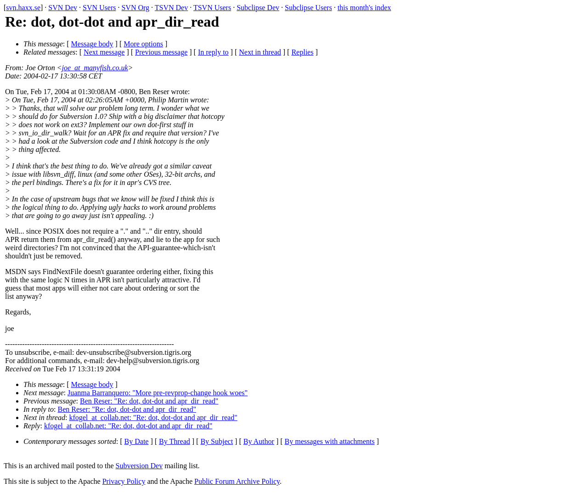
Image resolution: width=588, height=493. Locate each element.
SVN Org (135, 7)
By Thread (174, 441)
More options (143, 44)
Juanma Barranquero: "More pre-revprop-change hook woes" (158, 393)
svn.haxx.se (23, 7)
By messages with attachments (330, 441)
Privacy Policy (124, 481)
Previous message (161, 52)
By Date (136, 441)
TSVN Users (212, 7)
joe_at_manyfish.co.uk (95, 68)
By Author (258, 441)
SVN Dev (62, 7)
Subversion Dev (139, 466)
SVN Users (99, 7)
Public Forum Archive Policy (237, 481)
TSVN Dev (171, 7)
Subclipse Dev (258, 7)
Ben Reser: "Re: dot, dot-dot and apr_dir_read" (149, 401)
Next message (104, 52)
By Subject (216, 441)
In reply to (213, 52)
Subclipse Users (308, 7)
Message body (92, 44)
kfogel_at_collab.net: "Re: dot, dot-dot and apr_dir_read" (153, 417)
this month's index (364, 7)
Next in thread (260, 52)
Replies (302, 52)
